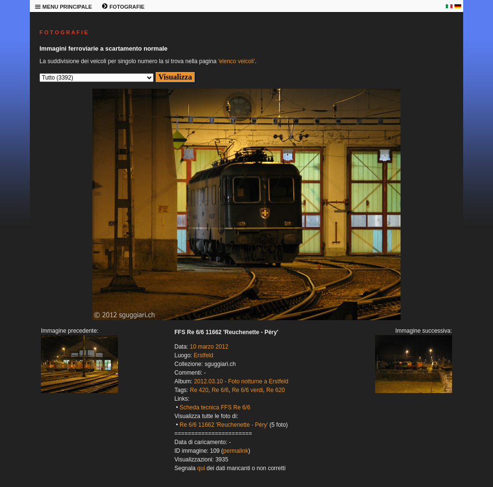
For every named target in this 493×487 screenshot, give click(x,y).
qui (201, 468)
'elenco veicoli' (236, 61)
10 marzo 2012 (209, 346)
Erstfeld (203, 355)
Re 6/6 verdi (247, 390)
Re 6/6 (220, 390)
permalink (235, 450)
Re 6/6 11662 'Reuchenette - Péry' (224, 424)
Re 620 (275, 390)
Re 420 (199, 390)
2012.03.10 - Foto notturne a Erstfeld (241, 381)
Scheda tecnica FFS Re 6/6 (215, 407)
